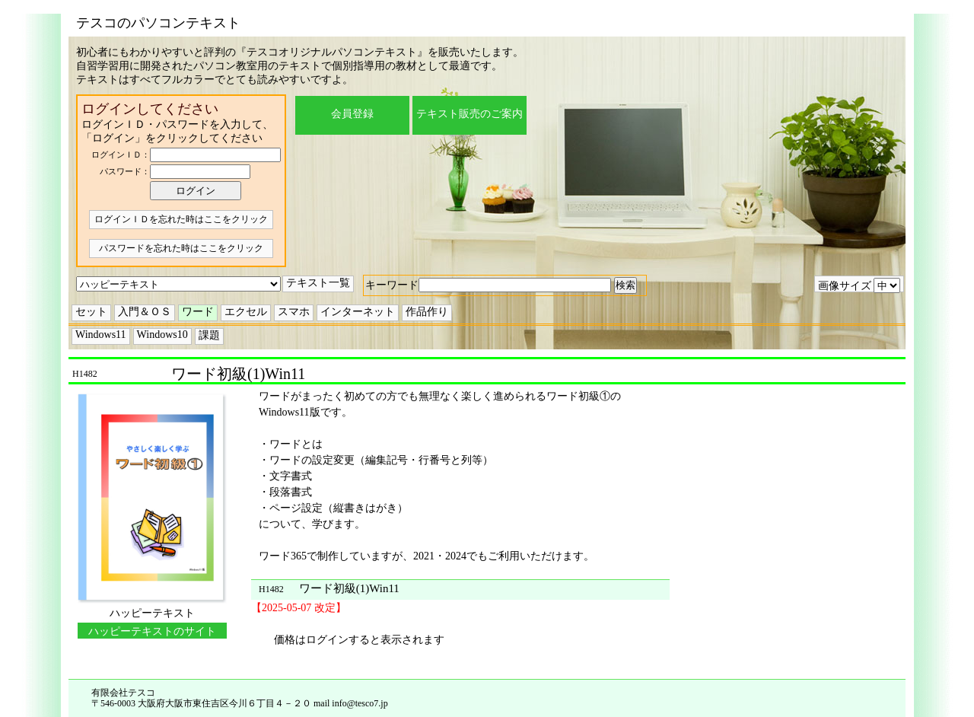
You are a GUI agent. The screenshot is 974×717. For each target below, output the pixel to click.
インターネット (357, 311)
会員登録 (352, 114)
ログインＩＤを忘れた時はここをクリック (181, 219)
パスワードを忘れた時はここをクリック (181, 248)
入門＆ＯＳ (144, 311)
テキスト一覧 (318, 282)
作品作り (427, 311)
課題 (209, 335)
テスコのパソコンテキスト (158, 22)
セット (91, 311)
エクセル (245, 311)
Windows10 (162, 334)
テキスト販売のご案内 (469, 114)
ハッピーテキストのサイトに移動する (152, 632)
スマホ (294, 311)
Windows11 (100, 334)
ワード (198, 311)
